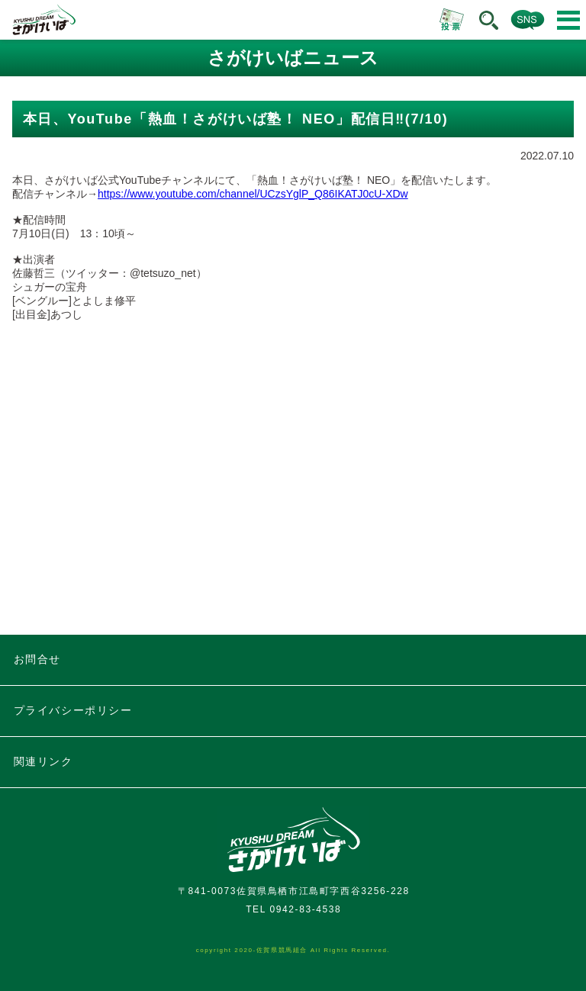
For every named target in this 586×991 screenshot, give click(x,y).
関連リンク (43, 761)
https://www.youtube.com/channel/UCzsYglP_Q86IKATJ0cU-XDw (253, 194)
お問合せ (37, 659)
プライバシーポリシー (73, 710)
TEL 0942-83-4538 (293, 909)
